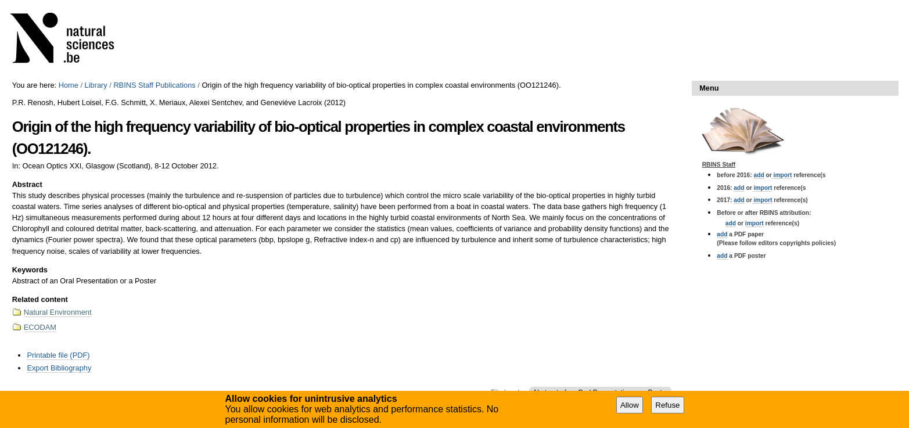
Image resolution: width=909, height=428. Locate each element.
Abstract (27, 184)
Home (68, 85)
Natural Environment (58, 312)
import (782, 175)
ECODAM (40, 327)
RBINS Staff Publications (154, 85)
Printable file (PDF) (58, 355)
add (758, 175)
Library (96, 85)
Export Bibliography (59, 368)
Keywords (30, 269)
